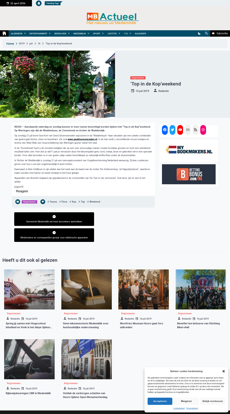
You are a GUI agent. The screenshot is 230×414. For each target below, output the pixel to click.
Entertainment (38, 33)
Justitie (112, 33)
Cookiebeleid (179, 408)
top (83, 201)
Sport (96, 33)
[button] (223, 371)
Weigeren (186, 401)
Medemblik (79, 33)
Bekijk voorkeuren (213, 401)
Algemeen (16, 33)
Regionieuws (138, 78)
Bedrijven (60, 33)
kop (74, 201)
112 (126, 33)
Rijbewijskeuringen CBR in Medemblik (28, 380)
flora (64, 201)
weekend (95, 201)
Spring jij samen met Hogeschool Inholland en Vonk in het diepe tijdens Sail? (28, 314)
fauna (53, 201)
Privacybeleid (192, 408)
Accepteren (160, 401)
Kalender (140, 33)
